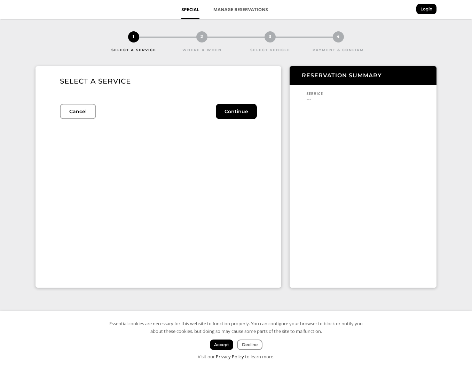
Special (190, 9)
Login (426, 8)
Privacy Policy (230, 356)
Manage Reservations (240, 9)
